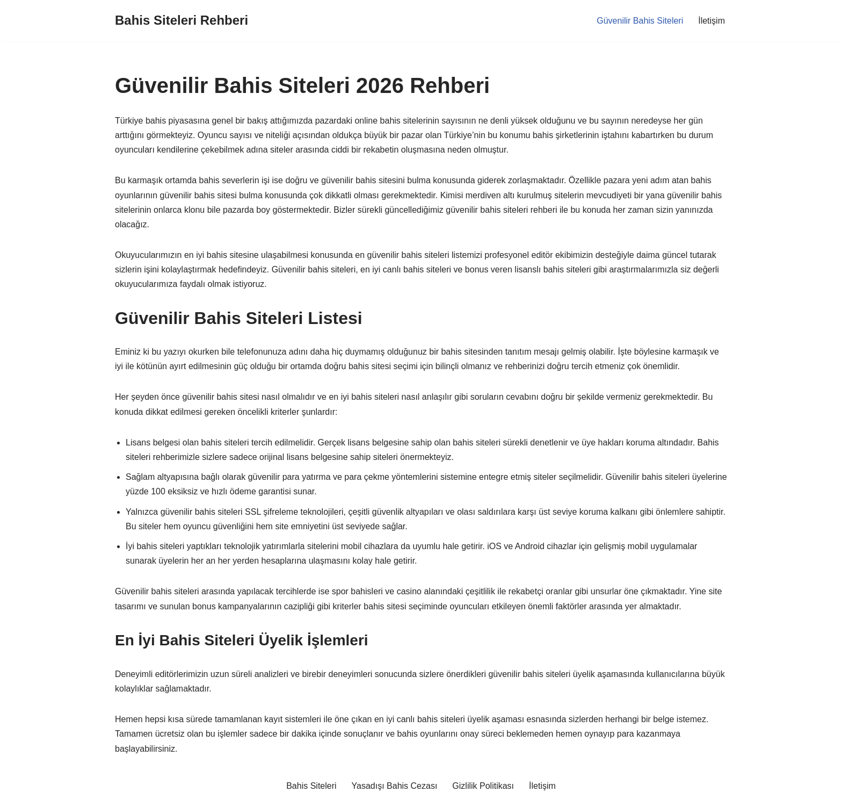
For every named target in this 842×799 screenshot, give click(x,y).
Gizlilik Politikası (483, 785)
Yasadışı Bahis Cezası (395, 785)
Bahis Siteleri (311, 785)
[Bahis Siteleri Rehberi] (181, 21)
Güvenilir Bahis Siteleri (640, 20)
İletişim (711, 20)
